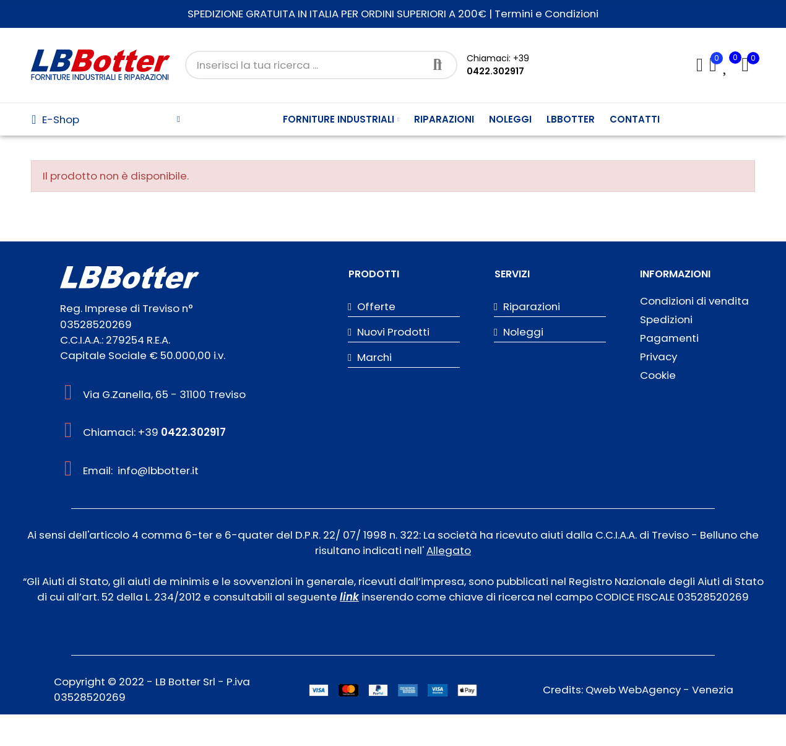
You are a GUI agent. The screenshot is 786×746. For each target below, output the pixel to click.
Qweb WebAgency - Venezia (659, 689)
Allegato (448, 550)
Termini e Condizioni (546, 13)
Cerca (437, 65)
